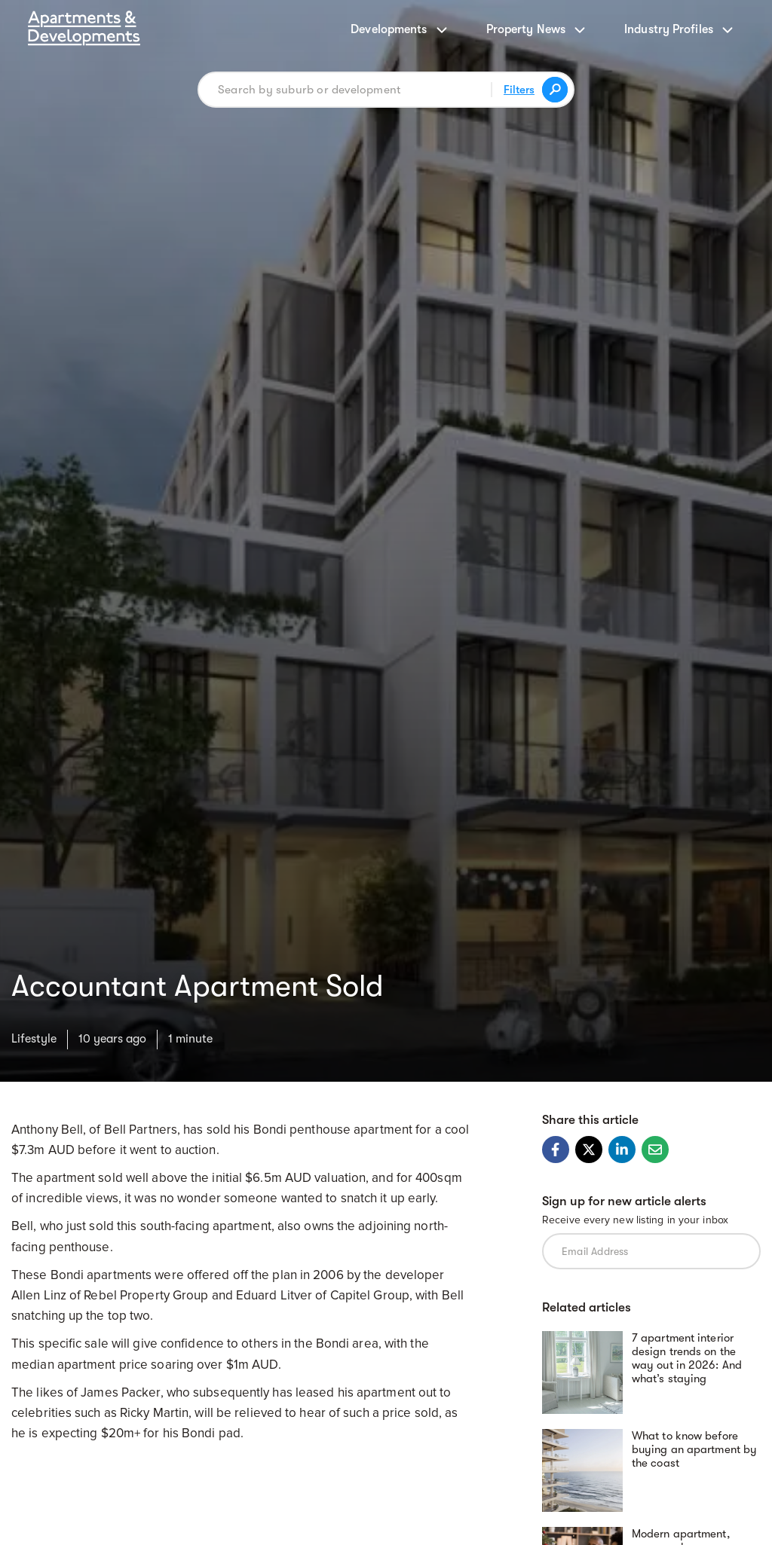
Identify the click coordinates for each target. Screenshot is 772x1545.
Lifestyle (34, 1039)
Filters (519, 89)
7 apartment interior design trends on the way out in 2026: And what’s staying (687, 1358)
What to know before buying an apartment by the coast (694, 1449)
